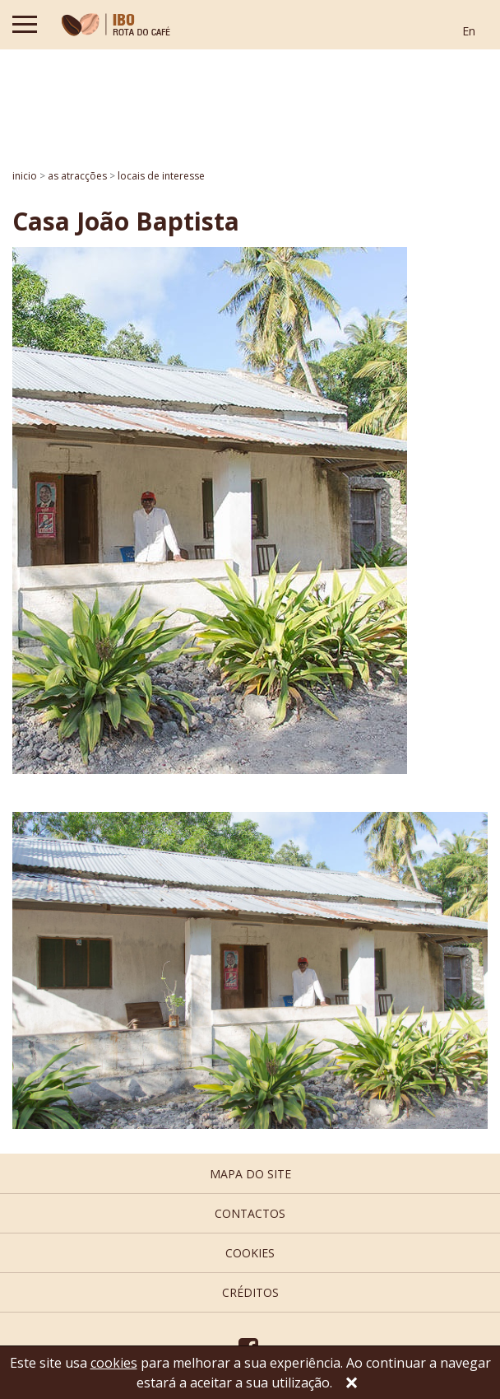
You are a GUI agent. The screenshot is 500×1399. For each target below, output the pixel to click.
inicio (24, 176)
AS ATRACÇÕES (77, 176)
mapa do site (250, 1174)
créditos (250, 1292)
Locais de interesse (161, 176)
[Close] (351, 1384)
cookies (250, 1253)
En (468, 31)
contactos (250, 1213)
